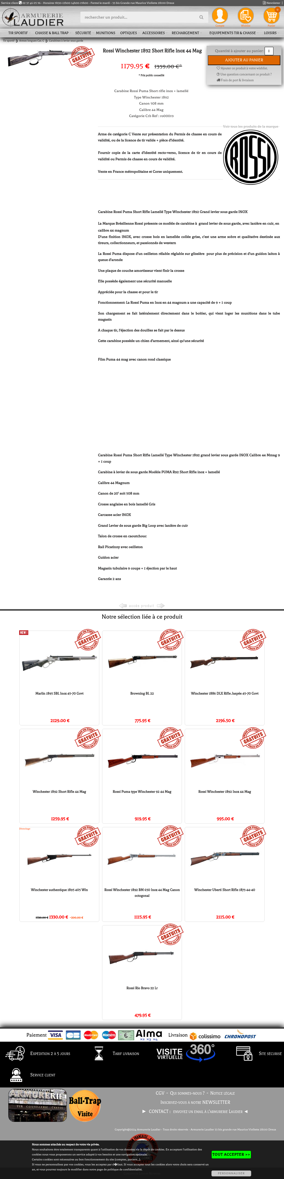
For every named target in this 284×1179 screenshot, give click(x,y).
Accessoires (153, 33)
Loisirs (270, 33)
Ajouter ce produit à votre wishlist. (242, 68)
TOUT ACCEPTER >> (231, 1154)
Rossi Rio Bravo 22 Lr (142, 988)
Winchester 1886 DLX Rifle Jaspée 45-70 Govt (224, 693)
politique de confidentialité (124, 1169)
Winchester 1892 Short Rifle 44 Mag (59, 792)
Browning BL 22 (142, 693)
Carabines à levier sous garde (66, 40)
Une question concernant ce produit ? (244, 74)
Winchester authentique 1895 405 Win (59, 890)
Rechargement (185, 33)
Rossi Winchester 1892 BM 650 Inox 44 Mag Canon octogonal (142, 893)
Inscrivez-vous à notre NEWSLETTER (195, 1102)
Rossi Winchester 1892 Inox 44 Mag (224, 792)
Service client (28, 1075)
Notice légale (222, 1093)
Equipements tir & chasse (232, 33)
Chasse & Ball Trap (52, 33)
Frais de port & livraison (235, 80)
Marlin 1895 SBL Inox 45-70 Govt (59, 693)
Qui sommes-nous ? (187, 1093)
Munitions (105, 33)
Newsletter (271, 3)
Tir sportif (18, 33)
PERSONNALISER (231, 1173)
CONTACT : (160, 1111)
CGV (160, 1093)
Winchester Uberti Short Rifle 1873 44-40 (224, 890)
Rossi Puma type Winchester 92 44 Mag (142, 792)
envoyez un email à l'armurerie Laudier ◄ (210, 1111)
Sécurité (83, 33)
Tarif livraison (112, 1054)
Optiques (128, 33)
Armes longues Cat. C (31, 40)
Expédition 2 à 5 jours (36, 1054)
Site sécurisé (256, 1054)
